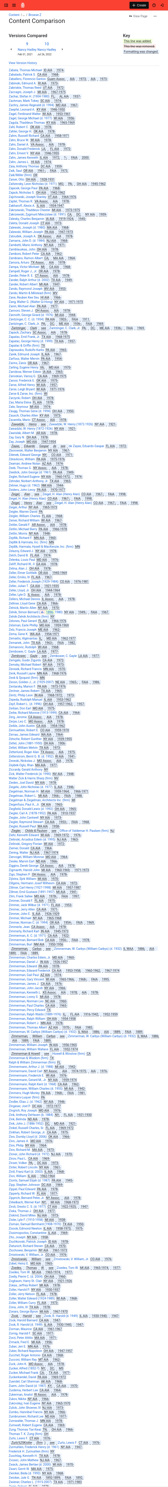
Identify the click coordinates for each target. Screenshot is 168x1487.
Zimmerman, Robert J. (24, 1023)
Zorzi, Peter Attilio (21, 1337)
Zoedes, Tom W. (68, 1268)
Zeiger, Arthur (18, 507)
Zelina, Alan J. (18, 568)
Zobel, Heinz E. (19, 1263)
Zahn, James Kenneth (23, 157)
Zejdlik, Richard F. (20, 538)
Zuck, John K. (18, 1364)
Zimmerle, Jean (19, 927)
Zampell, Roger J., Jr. (23, 271)
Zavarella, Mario (19, 420)
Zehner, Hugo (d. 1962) (24, 485)
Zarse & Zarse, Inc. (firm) (25, 393)
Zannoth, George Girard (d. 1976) (31, 315)
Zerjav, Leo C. (18, 721)
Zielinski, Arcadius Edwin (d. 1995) (32, 839)
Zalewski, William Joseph (26, 232)
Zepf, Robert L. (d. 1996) (25, 704)
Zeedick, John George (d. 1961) (30, 472)
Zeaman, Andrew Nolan (24, 463)
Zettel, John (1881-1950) (25, 743)
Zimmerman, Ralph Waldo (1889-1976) (35, 1014)
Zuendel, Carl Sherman (24, 1381)
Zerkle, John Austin (22, 726)
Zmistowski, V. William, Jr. (26, 1254)
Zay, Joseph (17, 441)
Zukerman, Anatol (21, 1394)
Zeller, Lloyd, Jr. (19, 590)
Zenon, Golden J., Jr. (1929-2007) (31, 682)
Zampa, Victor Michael (24, 267)
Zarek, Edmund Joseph (24, 354)
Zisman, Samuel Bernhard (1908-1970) (35, 1224)
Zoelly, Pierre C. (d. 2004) (26, 1276)
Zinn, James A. (19, 1141)
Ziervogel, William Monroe (26, 857)
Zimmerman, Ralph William (27, 1018)
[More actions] (155, 16)
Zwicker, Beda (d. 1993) (24, 1473)
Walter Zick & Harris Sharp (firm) (31, 778)
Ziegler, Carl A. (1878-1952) (27, 813)
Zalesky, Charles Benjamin (26, 219)
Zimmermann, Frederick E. (26, 1075)
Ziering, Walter (18, 852)
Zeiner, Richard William (24, 520)
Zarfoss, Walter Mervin (24, 358)
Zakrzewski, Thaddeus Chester (29, 210)
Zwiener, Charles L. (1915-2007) (30, 1482)
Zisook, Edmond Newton (25, 1228)
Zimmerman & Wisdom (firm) (28, 1058)
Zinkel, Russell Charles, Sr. (26, 1128)
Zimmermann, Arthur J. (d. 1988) (31, 1066)
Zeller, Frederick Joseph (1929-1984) (33, 581)
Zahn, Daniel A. (19, 144)
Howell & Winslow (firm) (68, 1053)
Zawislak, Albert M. (22, 433)
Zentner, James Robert (24, 691)
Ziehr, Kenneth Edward (24, 835)
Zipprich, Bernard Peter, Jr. (26, 1198)
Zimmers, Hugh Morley (24, 1093)
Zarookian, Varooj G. (22, 376)
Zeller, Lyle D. (17, 594)
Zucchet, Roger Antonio (24, 1355)
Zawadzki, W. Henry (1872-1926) (71, 424)
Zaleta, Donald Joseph (24, 223)
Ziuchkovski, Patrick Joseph (28, 1241)
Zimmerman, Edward (23, 966)
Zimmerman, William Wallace (28, 1049)
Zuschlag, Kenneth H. (23, 1455)
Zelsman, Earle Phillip (23, 625)
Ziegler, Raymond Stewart (26, 822)
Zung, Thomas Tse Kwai (25, 1429)
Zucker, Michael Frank (23, 1372)
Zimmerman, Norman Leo (26, 1001)
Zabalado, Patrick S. (22, 74)
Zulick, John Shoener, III (25, 1407)
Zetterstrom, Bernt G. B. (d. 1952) (31, 756)
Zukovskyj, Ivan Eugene (24, 1403)
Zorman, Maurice (20, 1329)
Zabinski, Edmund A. (23, 83)
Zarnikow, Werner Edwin (25, 371)
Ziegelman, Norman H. (24, 791)
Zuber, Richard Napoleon (25, 1351)
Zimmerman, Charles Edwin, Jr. (30, 957)
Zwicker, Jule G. (19, 1477)
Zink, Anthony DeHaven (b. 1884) (31, 1115)
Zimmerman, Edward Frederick (29, 970)
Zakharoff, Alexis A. (22, 205)
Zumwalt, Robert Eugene (25, 1425)
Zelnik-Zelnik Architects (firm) (29, 616)
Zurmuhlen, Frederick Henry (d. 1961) (34, 1447)
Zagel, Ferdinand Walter (25, 114)
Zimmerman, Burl (20, 944)
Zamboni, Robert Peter (24, 253)
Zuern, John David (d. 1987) (27, 1386)
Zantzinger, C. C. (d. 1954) (26, 319)
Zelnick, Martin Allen (22, 608)
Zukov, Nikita (17, 1399)
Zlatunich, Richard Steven (26, 1246)
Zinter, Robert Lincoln (23, 1167)
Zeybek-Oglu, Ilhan (21, 765)
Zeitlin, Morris (18, 533)
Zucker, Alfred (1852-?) (24, 1368)
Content (14, 15)
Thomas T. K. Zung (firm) (25, 1434)
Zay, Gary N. (17, 437)
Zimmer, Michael (20, 918)
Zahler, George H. (20, 131)
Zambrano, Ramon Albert (26, 258)
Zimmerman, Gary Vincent (26, 979)
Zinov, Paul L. (18, 1158)
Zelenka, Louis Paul (22, 559)
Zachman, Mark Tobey (24, 100)
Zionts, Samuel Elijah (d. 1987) (29, 1180)
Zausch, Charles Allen (23, 415)
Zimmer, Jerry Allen (22, 909)
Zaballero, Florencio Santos (27, 79)
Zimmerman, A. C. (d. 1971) (27, 935)
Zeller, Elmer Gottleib (23, 573)
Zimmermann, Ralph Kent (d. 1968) (32, 1084)
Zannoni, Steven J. (21, 310)
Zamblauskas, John (22, 249)
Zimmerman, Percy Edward (27, 1010)
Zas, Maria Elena (20, 402)
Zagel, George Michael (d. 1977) (30, 118)
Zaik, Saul (15, 170)
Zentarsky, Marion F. (22, 686)
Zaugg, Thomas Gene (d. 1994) (30, 411)
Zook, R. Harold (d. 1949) (61, 1316)
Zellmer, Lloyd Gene (22, 603)
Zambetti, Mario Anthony (25, 245)
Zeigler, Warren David (23, 511)
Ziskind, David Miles (22, 1215)
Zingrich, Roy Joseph (23, 1110)
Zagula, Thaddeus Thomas (27, 122)
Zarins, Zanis (17, 363)
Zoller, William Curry (22, 1303)
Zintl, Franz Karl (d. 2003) (26, 1171)
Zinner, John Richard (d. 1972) (29, 1154)
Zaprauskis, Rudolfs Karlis (26, 350)
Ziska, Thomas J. (20, 1211)
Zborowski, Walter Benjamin (28, 450)
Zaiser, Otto (16, 179)
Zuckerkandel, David (22, 1377)
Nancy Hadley (27, 49)
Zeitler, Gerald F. (19, 524)
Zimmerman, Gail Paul (24, 975)
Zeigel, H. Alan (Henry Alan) (61, 494)
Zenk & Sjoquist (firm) (23, 677)
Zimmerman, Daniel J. (23, 962)
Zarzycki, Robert (20, 398)
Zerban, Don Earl (20, 708)
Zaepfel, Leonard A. (22, 109)
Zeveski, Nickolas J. (22, 761)
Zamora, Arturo (19, 262)
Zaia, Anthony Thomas (24, 166)
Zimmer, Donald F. (21, 900)
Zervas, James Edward (24, 734)
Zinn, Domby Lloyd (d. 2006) (28, 1136)
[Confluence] (22, 5)
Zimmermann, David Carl (25, 1071)
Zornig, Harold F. (20, 1333)
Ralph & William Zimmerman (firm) (32, 1062)
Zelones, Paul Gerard (23, 621)
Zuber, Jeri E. (17, 1346)
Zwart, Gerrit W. (19, 1469)
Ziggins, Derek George (23, 865)
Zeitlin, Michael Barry (23, 529)
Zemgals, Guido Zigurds (25, 660)
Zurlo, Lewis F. (18, 1438)
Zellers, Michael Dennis (24, 599)
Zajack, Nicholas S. (22, 192)
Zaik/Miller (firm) (20, 175)
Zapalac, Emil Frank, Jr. (24, 337)
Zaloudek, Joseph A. (22, 236)
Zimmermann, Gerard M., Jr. (28, 1080)
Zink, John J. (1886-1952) (26, 1123)
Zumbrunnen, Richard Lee (26, 1416)
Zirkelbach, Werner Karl (24, 1202)
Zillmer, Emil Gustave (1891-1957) (32, 892)
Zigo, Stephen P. (19, 874)
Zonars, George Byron (23, 1311)
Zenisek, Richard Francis (25, 669)
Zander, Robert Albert (23, 284)
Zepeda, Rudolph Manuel (25, 699)
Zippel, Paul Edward (22, 1189)
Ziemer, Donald (19, 848)
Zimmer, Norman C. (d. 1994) (28, 922)
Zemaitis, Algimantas (23, 638)
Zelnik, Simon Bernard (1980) (36, 612)
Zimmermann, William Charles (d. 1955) (36, 1088)
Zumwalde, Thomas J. (24, 1421)
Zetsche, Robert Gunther (25, 739)
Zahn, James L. (19, 162)
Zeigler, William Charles (24, 516)
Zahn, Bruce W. (19, 140)
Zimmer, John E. (20, 913)
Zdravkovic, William (22, 459)
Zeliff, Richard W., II (22, 564)
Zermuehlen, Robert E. (24, 730)
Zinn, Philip (16, 1145)
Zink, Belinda (17, 1119)
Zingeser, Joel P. (20, 1106)
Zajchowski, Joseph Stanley (27, 197)
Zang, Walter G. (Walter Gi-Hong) (31, 302)
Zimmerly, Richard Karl (24, 931)
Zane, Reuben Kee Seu (24, 297)
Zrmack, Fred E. (19, 1342)
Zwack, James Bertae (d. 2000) (30, 1464)
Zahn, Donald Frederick (24, 149)
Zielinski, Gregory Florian (25, 844)
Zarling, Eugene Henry (23, 367)
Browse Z (35, 15)
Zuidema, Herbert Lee (23, 1390)
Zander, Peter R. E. (21, 275)
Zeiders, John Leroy (22, 490)
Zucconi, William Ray (23, 1359)
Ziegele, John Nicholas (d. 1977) (31, 787)
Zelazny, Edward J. (21, 551)
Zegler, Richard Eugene (24, 476)
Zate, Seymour (18, 406)
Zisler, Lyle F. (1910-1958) (26, 1219)
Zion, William (17, 1176)
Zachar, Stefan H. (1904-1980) (29, 96)
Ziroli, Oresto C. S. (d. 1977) (27, 1206)
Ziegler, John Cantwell (23, 817)
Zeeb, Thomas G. (20, 468)
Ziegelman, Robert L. (23, 795)
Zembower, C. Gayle (22, 651)
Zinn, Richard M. (20, 1150)
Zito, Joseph (17, 1237)
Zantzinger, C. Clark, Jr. (24, 323)
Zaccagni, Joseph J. (22, 92)
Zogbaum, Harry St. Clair (25, 1281)
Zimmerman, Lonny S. (23, 997)
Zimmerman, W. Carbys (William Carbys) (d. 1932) (88, 948)
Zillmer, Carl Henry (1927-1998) (30, 887)
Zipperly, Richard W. (22, 1193)
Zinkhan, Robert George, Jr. (27, 1132)
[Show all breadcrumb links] (24, 15)
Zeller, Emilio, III (19, 577)
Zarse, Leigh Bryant (22, 389)
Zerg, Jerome (18, 717)
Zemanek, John (19, 642)
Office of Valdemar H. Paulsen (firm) (84, 830)
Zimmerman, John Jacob (26, 988)
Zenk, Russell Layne (22, 673)
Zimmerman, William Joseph (28, 1045)
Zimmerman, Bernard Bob (26, 940)
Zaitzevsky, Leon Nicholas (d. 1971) (33, 184)
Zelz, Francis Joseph (23, 629)
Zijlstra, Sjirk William (22, 879)
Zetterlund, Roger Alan (24, 752)
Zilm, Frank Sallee (21, 896)
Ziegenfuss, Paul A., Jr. (24, 804)
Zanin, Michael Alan (22, 306)
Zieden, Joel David (21, 782)
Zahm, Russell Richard (24, 135)
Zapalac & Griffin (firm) (24, 345)
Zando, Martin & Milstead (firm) (30, 293)
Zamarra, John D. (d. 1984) (27, 240)
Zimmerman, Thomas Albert (28, 1027)
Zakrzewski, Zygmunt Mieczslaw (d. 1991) (37, 214)
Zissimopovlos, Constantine (27, 1233)
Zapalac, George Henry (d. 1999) (31, 341)
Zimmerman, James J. (24, 983)
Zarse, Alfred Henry (22, 385)
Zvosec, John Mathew (23, 1460)
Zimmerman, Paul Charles (26, 1005)
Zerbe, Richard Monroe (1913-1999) (33, 712)
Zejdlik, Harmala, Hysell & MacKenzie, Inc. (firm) (41, 546)
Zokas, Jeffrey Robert (23, 1285)
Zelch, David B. (19, 555)
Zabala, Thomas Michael (25, 70)
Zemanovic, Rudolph (22, 647)
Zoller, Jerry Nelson (22, 1294)
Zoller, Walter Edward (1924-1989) (32, 1298)
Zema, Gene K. (18, 634)
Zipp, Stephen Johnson (24, 1184)
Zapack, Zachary (20, 332)
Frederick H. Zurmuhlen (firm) (29, 1451)
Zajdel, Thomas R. (21, 201)
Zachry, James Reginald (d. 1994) (31, 105)
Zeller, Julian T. (19, 586)
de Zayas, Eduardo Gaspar (86, 446)
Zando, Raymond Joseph (25, 288)
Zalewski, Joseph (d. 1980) (27, 227)
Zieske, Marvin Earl (21, 861)
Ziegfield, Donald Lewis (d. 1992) (31, 809)
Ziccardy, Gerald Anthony (25, 769)
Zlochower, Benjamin (23, 1250)
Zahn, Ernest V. (19, 153)
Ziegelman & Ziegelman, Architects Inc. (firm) (39, 800)
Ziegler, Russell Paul (22, 826)
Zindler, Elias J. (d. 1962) (25, 1101)
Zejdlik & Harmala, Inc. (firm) (28, 542)
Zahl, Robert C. (19, 127)
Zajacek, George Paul (23, 188)
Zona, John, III (18, 1307)
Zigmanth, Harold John (24, 870)
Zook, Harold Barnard (23, 1320)
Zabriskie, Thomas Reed (25, 87)
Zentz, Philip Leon (21, 695)
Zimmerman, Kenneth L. (25, 992)
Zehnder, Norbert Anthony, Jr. (28, 481)
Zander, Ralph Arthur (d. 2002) (29, 280)
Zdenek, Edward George (25, 455)
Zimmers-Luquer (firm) (24, 1097)
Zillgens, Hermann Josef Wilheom (31, 883)
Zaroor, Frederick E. (22, 380)
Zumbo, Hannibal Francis (26, 1412)
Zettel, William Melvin (23, 747)
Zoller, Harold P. (19, 1289)
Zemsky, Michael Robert (25, 664)
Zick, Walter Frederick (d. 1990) (30, 774)
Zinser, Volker (18, 1163)
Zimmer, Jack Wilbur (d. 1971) (29, 905)
